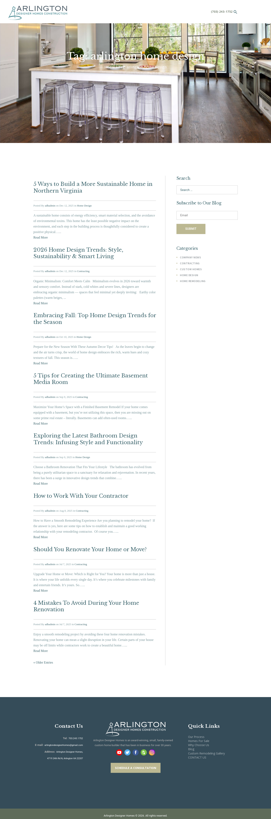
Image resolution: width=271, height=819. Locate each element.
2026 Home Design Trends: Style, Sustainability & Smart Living (77, 251)
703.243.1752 (76, 729)
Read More (40, 236)
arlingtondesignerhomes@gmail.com (64, 736)
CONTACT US (197, 748)
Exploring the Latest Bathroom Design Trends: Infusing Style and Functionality (94, 433)
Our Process (196, 728)
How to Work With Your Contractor (79, 489)
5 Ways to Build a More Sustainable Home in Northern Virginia (91, 187)
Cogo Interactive (155, 811)
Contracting (83, 268)
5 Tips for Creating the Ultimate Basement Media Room (88, 375)
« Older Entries (43, 653)
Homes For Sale (198, 732)
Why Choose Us (198, 736)
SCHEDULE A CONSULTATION (135, 759)
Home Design (84, 204)
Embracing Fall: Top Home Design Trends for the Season (93, 316)
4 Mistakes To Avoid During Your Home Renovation (85, 598)
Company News (190, 258)
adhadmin (50, 204)
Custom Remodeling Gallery (206, 744)
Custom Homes (191, 270)
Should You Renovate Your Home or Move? (89, 542)
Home (109, 67)
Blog (191, 740)
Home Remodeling (193, 282)
